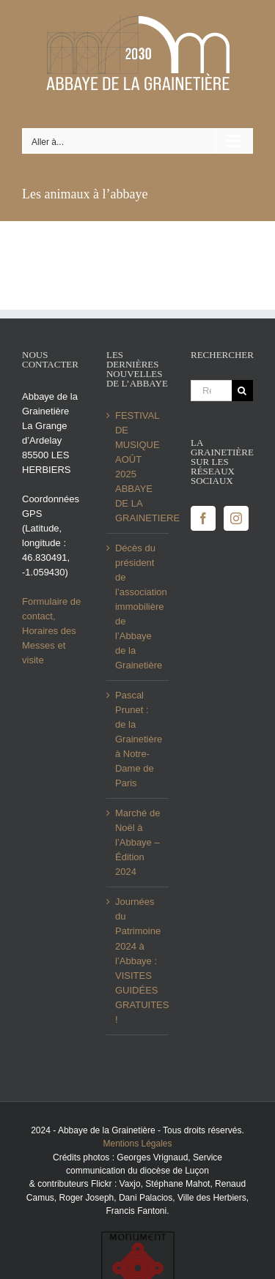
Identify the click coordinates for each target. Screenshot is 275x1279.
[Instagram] (236, 518)
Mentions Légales (137, 1143)
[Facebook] (203, 518)
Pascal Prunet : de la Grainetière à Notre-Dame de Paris (138, 739)
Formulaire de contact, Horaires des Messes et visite (51, 630)
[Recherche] (242, 390)
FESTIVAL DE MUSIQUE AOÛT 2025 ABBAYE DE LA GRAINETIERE (138, 466)
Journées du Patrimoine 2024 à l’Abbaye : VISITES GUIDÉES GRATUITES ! (138, 960)
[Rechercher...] (211, 390)
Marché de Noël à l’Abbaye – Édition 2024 (137, 842)
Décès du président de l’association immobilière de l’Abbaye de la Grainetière (138, 606)
